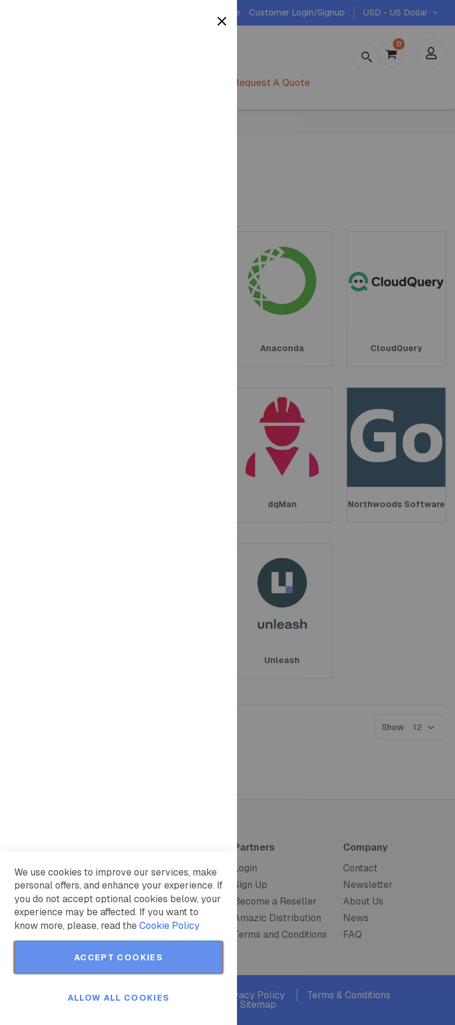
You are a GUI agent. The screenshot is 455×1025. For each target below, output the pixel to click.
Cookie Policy (169, 925)
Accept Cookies (118, 957)
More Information (188, 96)
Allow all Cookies (119, 997)
